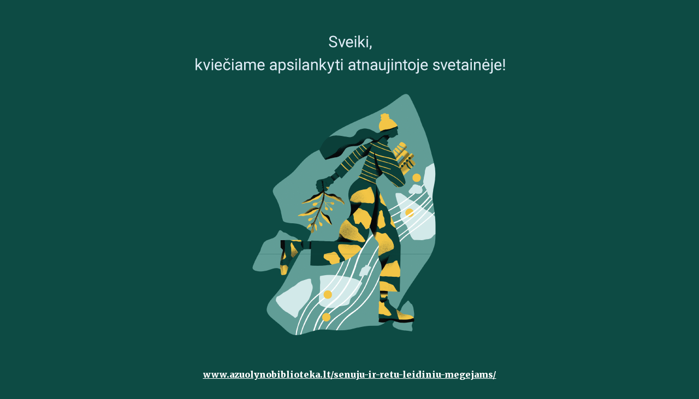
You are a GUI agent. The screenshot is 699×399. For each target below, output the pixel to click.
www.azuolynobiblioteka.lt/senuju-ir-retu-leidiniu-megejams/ (349, 374)
